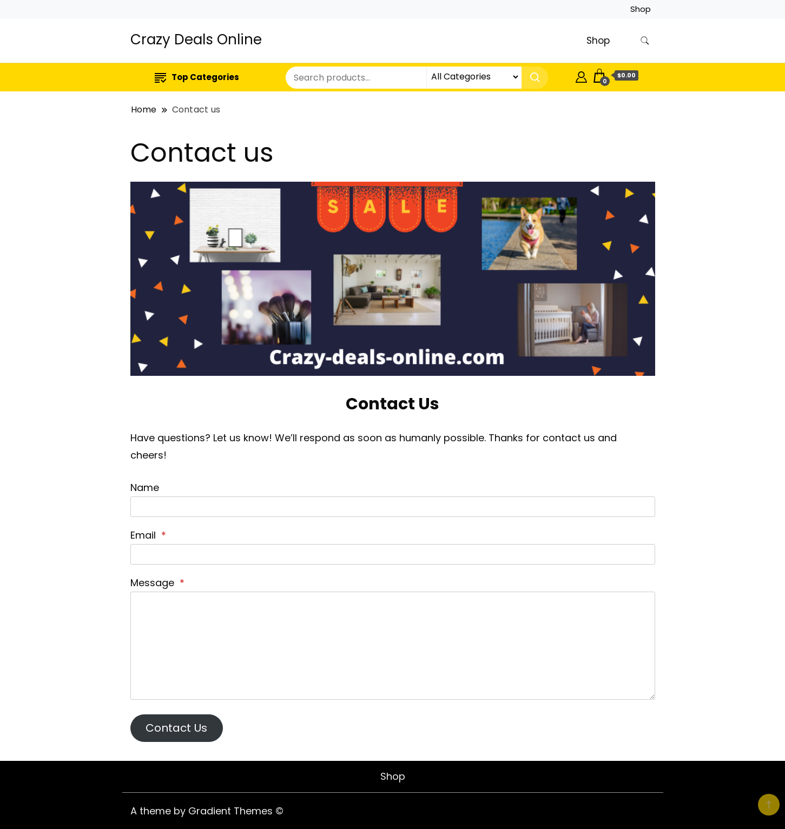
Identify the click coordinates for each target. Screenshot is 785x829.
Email (148, 535)
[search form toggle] (645, 41)
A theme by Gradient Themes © (206, 811)
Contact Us (176, 727)
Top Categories (197, 77)
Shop (640, 9)
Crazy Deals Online (196, 39)
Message (157, 582)
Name (144, 487)
